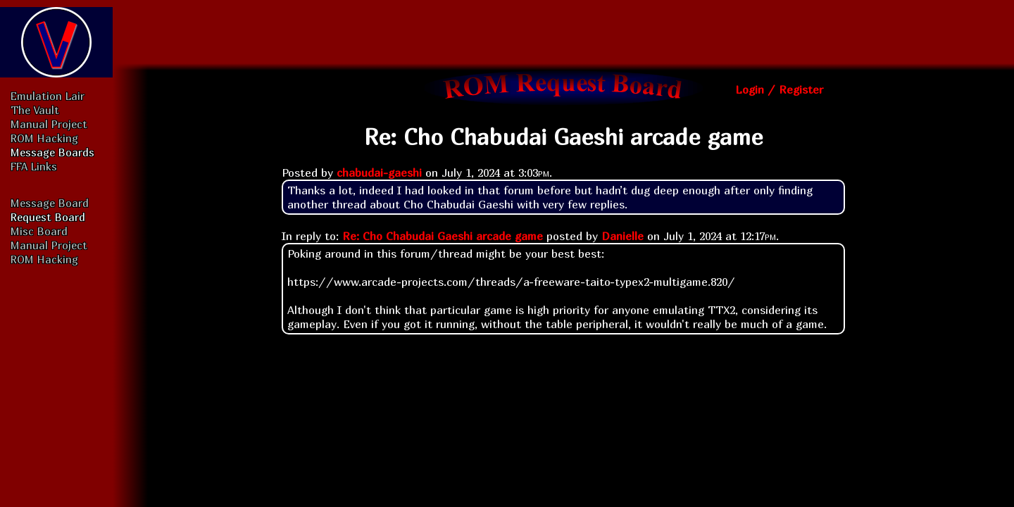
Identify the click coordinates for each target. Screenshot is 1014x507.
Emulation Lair (47, 95)
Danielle (622, 236)
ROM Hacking (44, 138)
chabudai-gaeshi (379, 172)
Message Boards (52, 152)
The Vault (35, 110)
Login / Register (779, 89)
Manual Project (49, 124)
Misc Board (39, 231)
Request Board (48, 217)
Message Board (50, 202)
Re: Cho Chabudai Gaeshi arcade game (442, 236)
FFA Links (34, 166)
